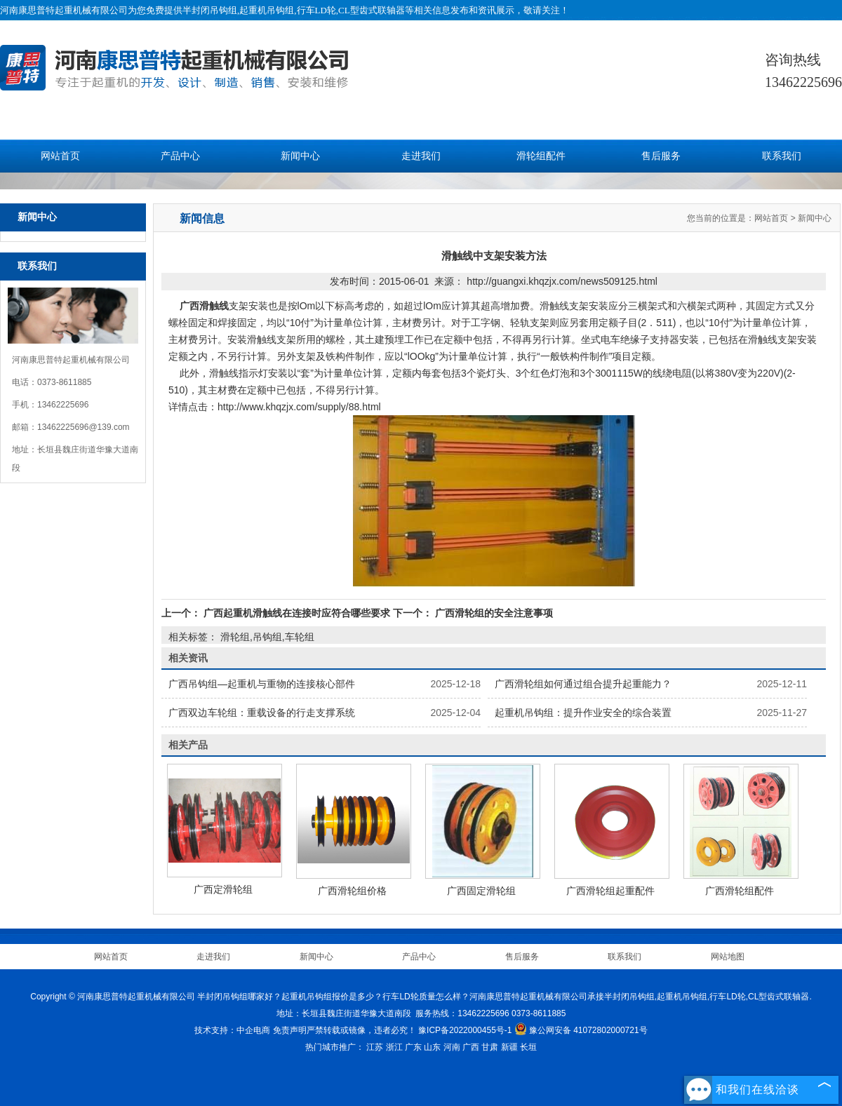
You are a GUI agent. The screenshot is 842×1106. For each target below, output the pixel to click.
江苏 (374, 1047)
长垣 (528, 1047)
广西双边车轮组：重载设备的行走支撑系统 (261, 712)
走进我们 (421, 156)
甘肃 (489, 1047)
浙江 (394, 1047)
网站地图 (727, 957)
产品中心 (180, 156)
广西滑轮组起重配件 (610, 890)
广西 (470, 1047)
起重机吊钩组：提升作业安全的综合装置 (583, 712)
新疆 (509, 1047)
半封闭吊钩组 (209, 10)
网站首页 (60, 156)
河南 (451, 1047)
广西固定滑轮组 (481, 890)
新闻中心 (300, 156)
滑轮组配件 (541, 156)
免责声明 (290, 1030)
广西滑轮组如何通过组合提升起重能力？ (583, 683)
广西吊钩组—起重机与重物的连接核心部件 (261, 683)
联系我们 (781, 156)
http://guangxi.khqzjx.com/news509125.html (562, 281)
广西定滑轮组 (223, 889)
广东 (413, 1047)
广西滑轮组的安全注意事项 (492, 613)
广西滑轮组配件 (739, 890)
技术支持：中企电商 (232, 1030)
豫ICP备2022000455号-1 (465, 1030)
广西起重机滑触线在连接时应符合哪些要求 (297, 613)
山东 (432, 1047)
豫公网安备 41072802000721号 (581, 1030)
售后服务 (661, 156)
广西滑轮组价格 (352, 890)
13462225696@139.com (83, 427)
